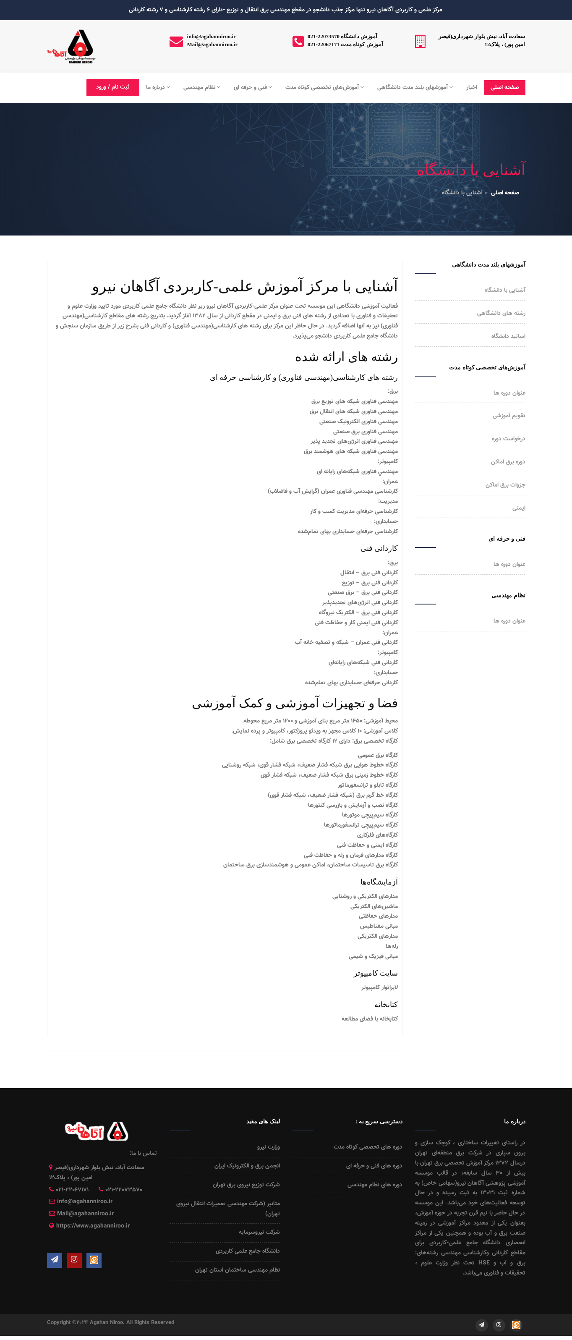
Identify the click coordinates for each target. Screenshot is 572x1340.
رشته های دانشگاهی (501, 313)
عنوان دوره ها (509, 393)
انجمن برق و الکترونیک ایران (247, 1166)
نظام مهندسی (201, 87)
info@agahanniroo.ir (211, 36)
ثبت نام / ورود (113, 87)
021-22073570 (123, 1190)
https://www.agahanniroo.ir (93, 1226)
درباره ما (158, 87)
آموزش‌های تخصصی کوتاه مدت (324, 87)
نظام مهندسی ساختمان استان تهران (237, 1270)
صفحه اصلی (505, 87)
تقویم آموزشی (509, 416)
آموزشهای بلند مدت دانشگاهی (415, 87)
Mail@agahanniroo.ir (212, 44)
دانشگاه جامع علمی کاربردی (248, 1251)
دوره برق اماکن (508, 462)
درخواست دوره (508, 439)
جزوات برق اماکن (505, 485)
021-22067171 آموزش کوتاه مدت (345, 44)
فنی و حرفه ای (253, 87)
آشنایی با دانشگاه (505, 290)
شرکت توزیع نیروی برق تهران (246, 1185)
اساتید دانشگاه (508, 336)
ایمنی (518, 508)
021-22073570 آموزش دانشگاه (342, 36)
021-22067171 (72, 1190)
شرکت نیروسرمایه (259, 1232)
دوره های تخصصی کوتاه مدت (368, 1147)
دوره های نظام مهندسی (374, 1185)
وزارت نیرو (268, 1147)
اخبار (471, 87)
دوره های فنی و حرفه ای (374, 1166)
